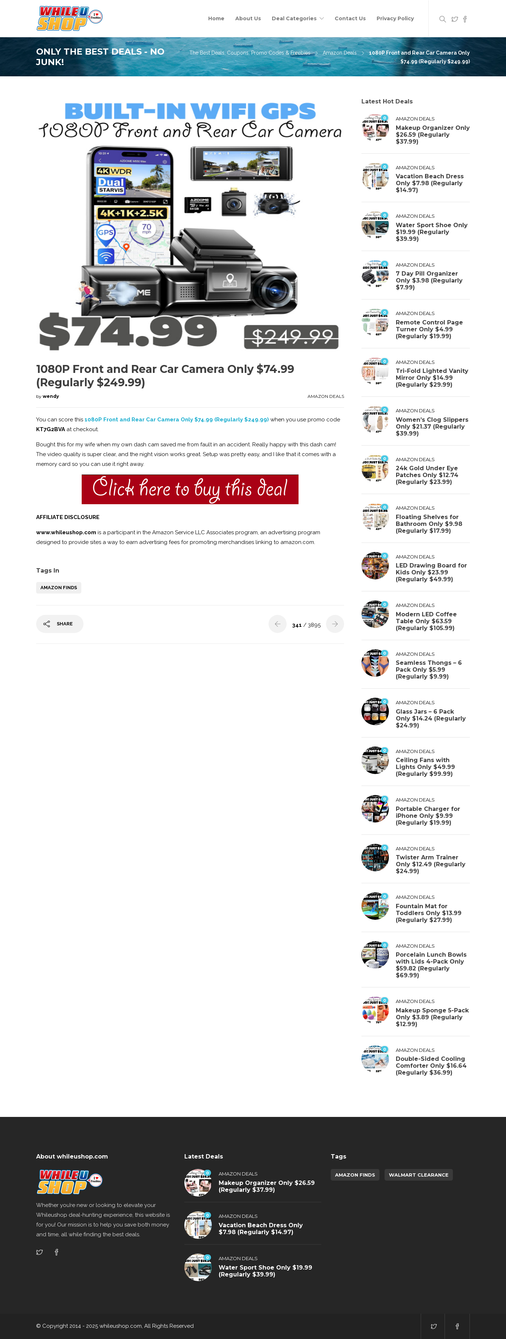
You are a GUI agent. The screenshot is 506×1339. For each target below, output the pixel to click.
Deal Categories (294, 18)
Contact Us (350, 18)
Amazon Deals (340, 53)
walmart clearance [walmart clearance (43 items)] (419, 1175)
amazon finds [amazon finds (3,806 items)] (355, 1175)
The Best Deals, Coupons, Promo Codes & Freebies (249, 53)
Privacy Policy (395, 18)
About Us (248, 18)
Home (216, 18)
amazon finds (58, 587)
